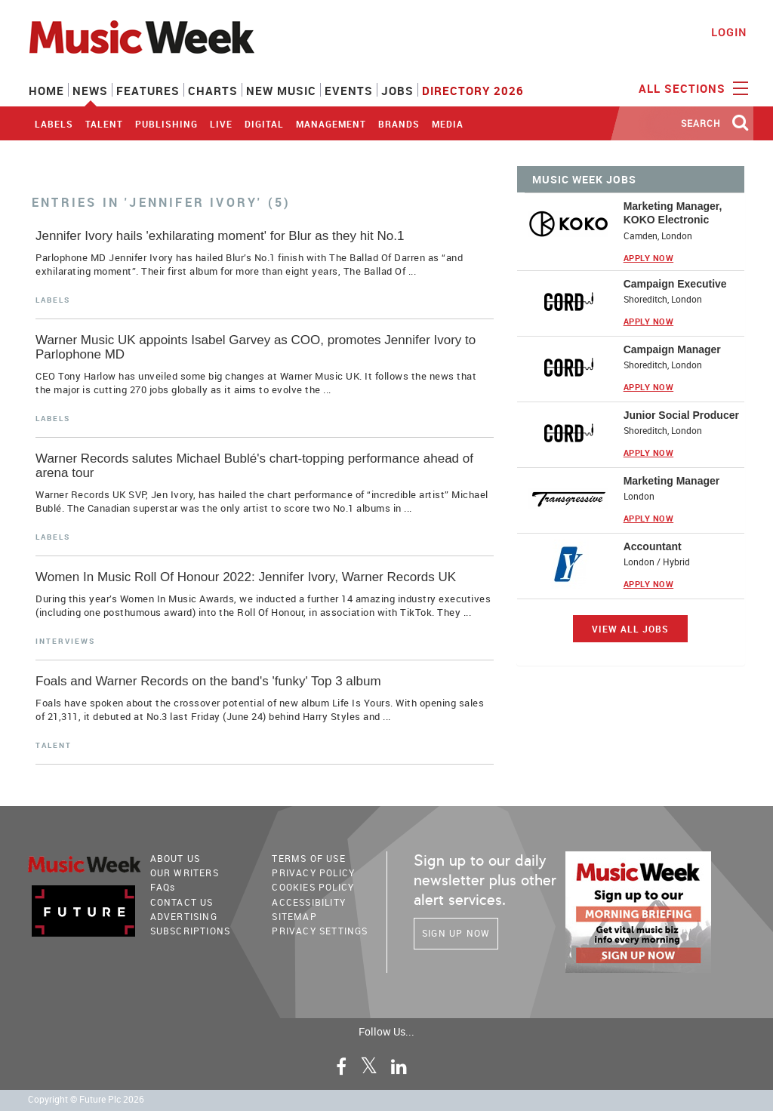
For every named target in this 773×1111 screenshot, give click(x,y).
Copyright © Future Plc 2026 (86, 1099)
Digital (264, 124)
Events (349, 90)
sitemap (294, 916)
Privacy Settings (320, 931)
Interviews (65, 641)
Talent (104, 124)
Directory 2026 (473, 90)
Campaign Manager (672, 349)
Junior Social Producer (681, 415)
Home (46, 90)
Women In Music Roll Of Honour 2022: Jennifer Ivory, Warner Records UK (245, 577)
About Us (175, 858)
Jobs (397, 90)
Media (447, 124)
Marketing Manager (672, 481)
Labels (54, 124)
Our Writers (184, 872)
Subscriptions (190, 931)
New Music (281, 90)
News (90, 90)
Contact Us (182, 902)
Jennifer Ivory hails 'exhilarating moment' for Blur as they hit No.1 (219, 236)
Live (221, 124)
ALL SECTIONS (691, 87)
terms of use (308, 858)
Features (148, 90)
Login (729, 32)
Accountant (653, 546)
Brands (399, 124)
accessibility (309, 902)
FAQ (163, 887)
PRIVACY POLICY (313, 872)
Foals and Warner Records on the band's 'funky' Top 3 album (208, 681)
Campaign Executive (675, 284)
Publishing (166, 124)
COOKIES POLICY (313, 887)
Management (331, 124)
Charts (213, 90)
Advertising (183, 916)
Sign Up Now (456, 933)
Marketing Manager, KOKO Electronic (673, 213)
